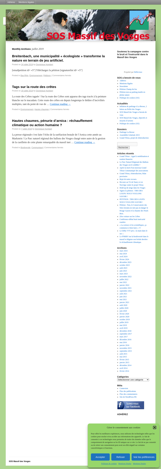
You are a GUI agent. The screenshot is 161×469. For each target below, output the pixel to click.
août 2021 (123, 294)
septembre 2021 (126, 291)
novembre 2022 (126, 276)
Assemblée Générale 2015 (130, 135)
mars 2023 (124, 274)
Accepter (100, 457)
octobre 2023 (125, 265)
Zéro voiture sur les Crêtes (130, 216)
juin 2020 (123, 311)
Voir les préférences (143, 457)
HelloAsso (138, 72)
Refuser (120, 457)
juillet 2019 (124, 322)
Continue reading (60, 104)
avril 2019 (123, 328)
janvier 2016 (124, 345)
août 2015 (123, 354)
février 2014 (124, 371)
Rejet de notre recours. (128, 179)
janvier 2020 (124, 317)
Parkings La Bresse (127, 132)
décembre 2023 (125, 262)
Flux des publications (128, 391)
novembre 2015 (126, 348)
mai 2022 (123, 282)
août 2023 (123, 268)
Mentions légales (124, 463)
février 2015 (124, 359)
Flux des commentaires (128, 394)
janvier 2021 (124, 302)
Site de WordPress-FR (128, 397)
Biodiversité (25, 147)
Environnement (35, 75)
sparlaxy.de (151, 467)
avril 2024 (123, 256)
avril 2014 (123, 368)
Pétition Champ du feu (128, 89)
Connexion (124, 388)
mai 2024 (123, 254)
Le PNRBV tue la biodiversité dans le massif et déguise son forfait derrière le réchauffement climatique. (134, 239)
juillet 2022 (124, 279)
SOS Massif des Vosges (19, 461)
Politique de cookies (109, 463)
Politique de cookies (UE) (129, 98)
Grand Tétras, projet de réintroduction (134, 138)
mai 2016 (123, 342)
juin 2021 (123, 296)
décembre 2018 (125, 331)
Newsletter (124, 86)
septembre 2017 (126, 334)
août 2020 (123, 305)
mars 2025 (124, 251)
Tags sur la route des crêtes (34, 87)
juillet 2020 (124, 308)
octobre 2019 (125, 319)
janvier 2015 (124, 362)
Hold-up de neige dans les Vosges (132, 188)
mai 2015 (123, 357)
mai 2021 (123, 299)
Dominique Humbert (44, 64)
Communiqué (37, 147)
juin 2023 (123, 271)
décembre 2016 (125, 339)
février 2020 (124, 314)
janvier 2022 (124, 285)
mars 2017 (124, 337)
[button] (154, 427)
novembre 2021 (126, 288)
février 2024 (124, 259)
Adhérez (11, 2)
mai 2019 (123, 325)
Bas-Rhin (24, 75)
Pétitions (47, 75)
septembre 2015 (126, 351)
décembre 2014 (125, 365)
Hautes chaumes (41, 109)
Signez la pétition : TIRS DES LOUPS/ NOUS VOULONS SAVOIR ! (131, 194)
